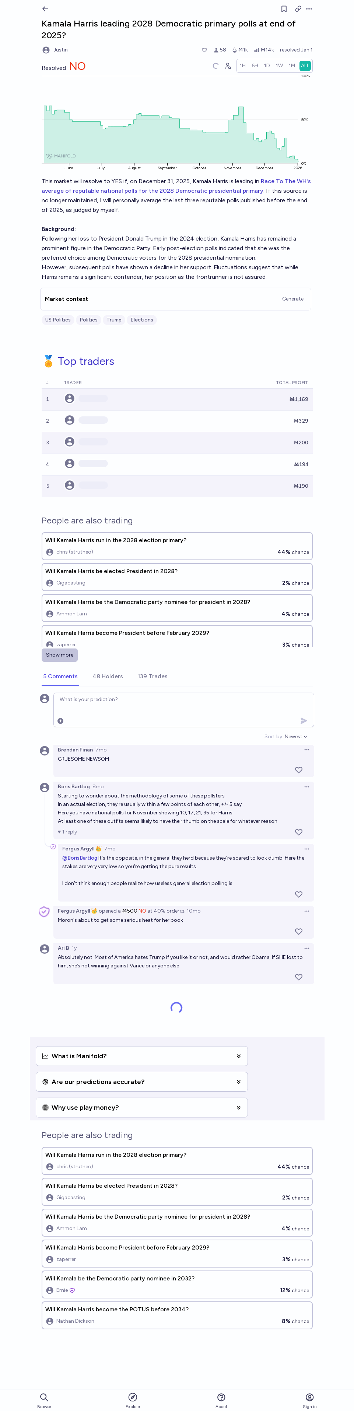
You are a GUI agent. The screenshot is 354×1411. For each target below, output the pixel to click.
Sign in (310, 1401)
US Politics (58, 320)
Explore (133, 1400)
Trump (114, 320)
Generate (293, 299)
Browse (44, 1401)
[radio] (242, 66)
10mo (194, 911)
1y (74, 948)
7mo (101, 750)
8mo (98, 786)
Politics (89, 320)
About (221, 1401)
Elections (141, 320)
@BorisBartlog (79, 858)
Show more (59, 655)
